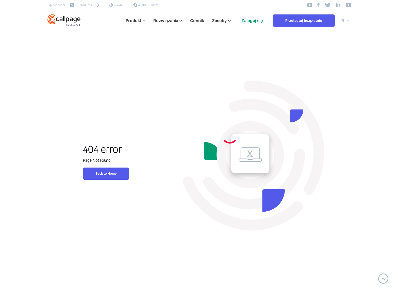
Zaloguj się (252, 20)
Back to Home (106, 173)
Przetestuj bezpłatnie (303, 20)
